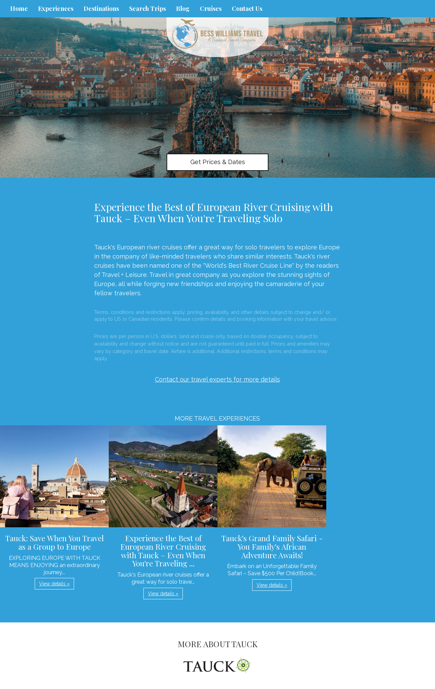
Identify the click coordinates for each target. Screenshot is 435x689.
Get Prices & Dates (217, 161)
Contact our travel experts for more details (217, 379)
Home (19, 8)
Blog (183, 8)
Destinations (101, 8)
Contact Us (247, 8)
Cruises (211, 8)
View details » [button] (54, 583)
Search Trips (147, 8)
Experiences (55, 8)
